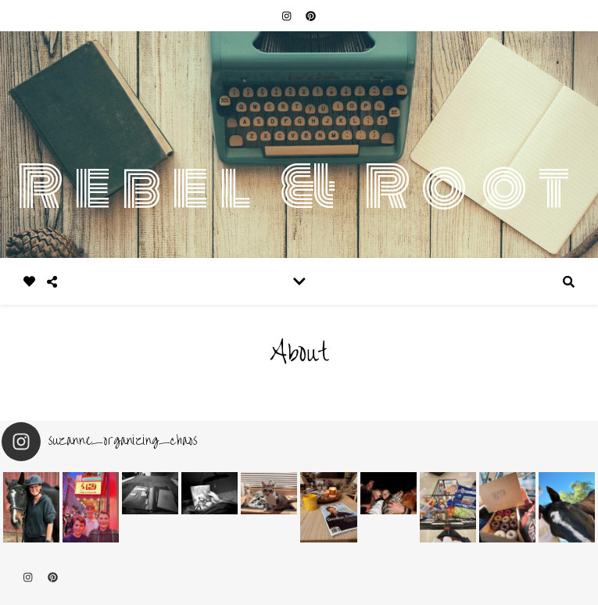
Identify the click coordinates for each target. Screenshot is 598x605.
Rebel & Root (299, 187)
